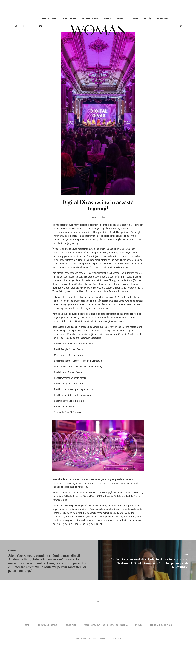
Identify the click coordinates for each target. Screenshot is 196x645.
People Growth (69, 18)
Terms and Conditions (161, 625)
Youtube (40, 26)
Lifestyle (133, 18)
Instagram (15, 26)
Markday (107, 18)
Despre (27, 625)
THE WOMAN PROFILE (47, 625)
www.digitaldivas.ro (76, 483)
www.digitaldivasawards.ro (114, 321)
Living (120, 18)
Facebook (24, 26)
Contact (117, 639)
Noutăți (148, 18)
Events (139, 625)
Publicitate (70, 625)
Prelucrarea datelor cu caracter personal (106, 625)
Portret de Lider (47, 18)
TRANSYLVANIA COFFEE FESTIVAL (90, 639)
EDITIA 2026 (162, 18)
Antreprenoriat (90, 18)
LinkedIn (32, 26)
